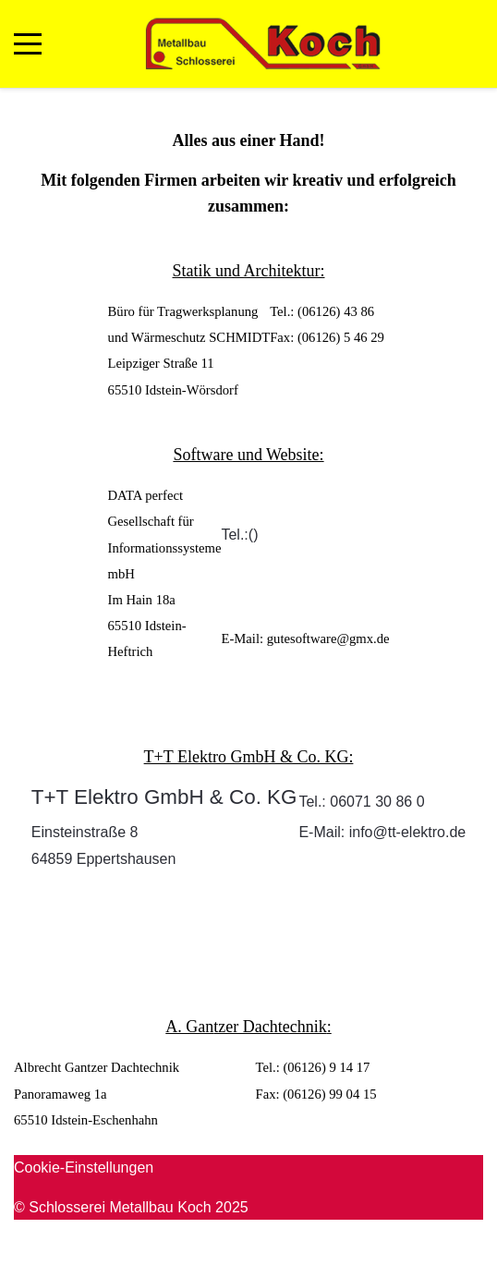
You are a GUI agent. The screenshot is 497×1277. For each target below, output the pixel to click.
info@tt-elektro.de (408, 832)
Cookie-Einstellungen (83, 1167)
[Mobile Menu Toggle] (28, 43)
